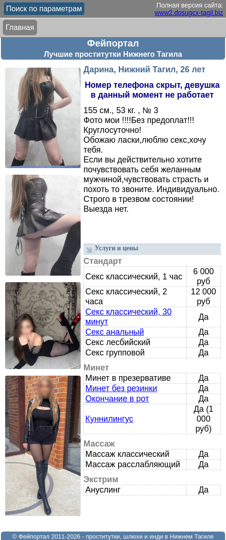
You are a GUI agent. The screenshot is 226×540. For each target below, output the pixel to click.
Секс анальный (114, 332)
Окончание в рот (117, 398)
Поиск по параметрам (44, 9)
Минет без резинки (121, 388)
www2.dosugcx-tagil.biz (189, 12)
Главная (20, 27)
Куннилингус (109, 419)
